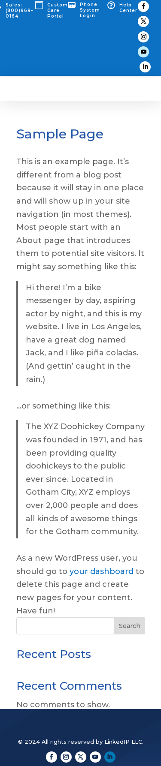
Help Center (128, 7)
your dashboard (102, 571)
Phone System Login (90, 10)
